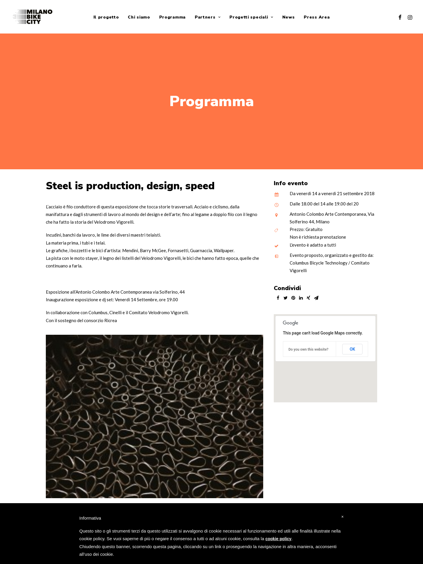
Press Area (317, 17)
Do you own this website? (308, 346)
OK (352, 346)
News (288, 17)
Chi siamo (139, 17)
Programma (172, 17)
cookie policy (278, 538)
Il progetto (106, 17)
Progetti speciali (251, 17)
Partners (207, 17)
